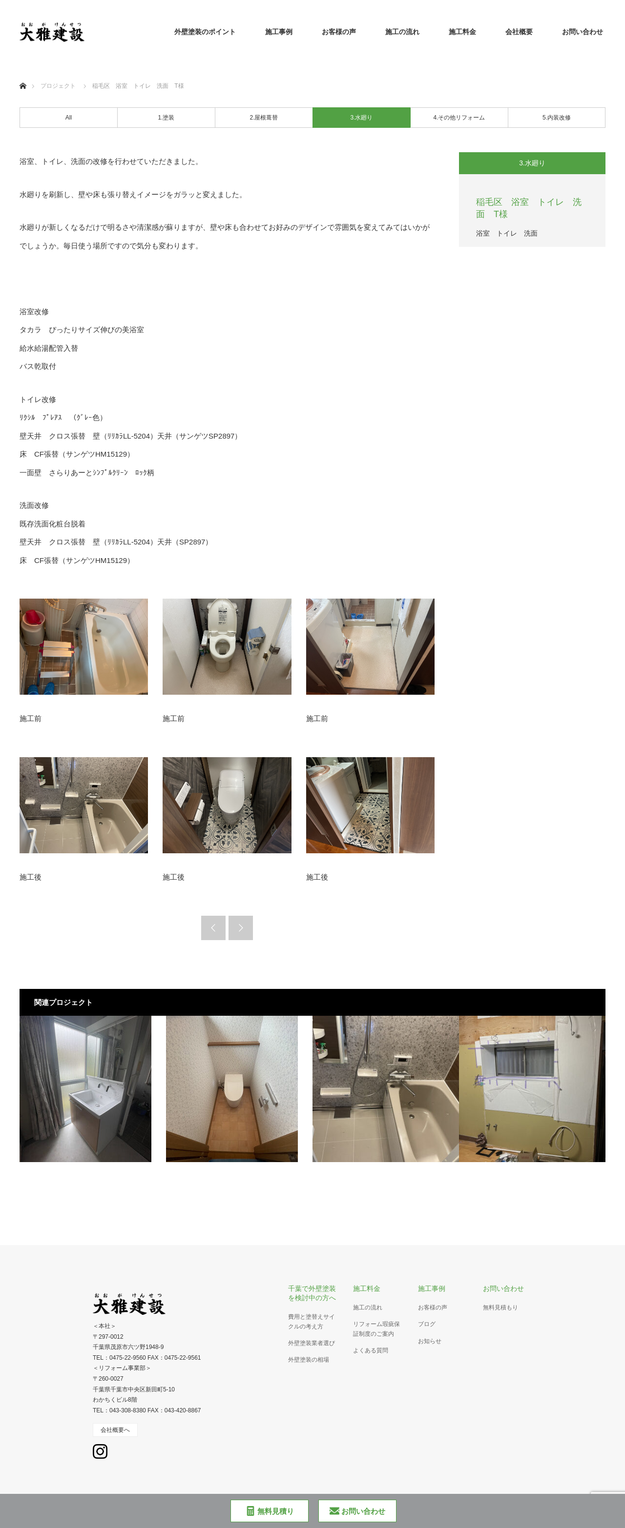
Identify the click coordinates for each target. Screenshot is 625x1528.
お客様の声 (339, 32)
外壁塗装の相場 (308, 1359)
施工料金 (462, 32)
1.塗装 (166, 117)
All (68, 117)
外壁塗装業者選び (311, 1343)
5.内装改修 (556, 117)
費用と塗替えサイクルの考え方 (311, 1321)
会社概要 (519, 32)
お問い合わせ (582, 32)
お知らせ (429, 1341)
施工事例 (278, 32)
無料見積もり (500, 1307)
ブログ (427, 1324)
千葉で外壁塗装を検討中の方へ (312, 1293)
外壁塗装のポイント (205, 32)
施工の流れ (402, 32)
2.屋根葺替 (264, 117)
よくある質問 (370, 1350)
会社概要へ (115, 1430)
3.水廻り (361, 117)
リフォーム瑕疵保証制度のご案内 (376, 1329)
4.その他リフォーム (459, 117)
